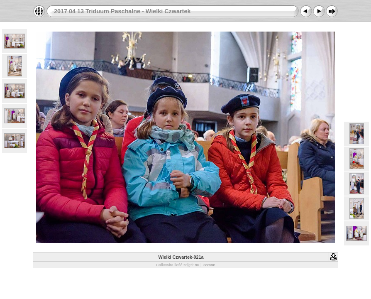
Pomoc (209, 264)
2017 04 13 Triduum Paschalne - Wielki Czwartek (122, 11)
